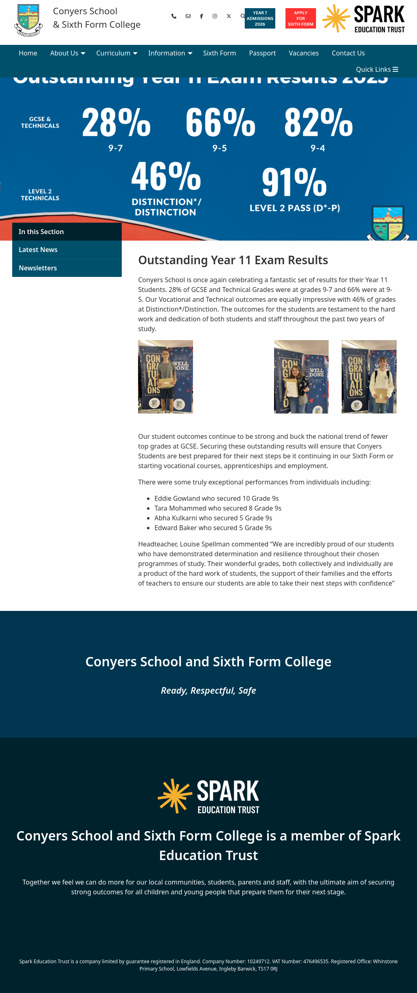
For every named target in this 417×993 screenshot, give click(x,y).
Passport (262, 53)
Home (28, 53)
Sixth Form (219, 53)
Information (166, 53)
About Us (64, 53)
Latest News (38, 249)
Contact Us (348, 53)
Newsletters (38, 267)
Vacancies (304, 53)
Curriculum (113, 53)
